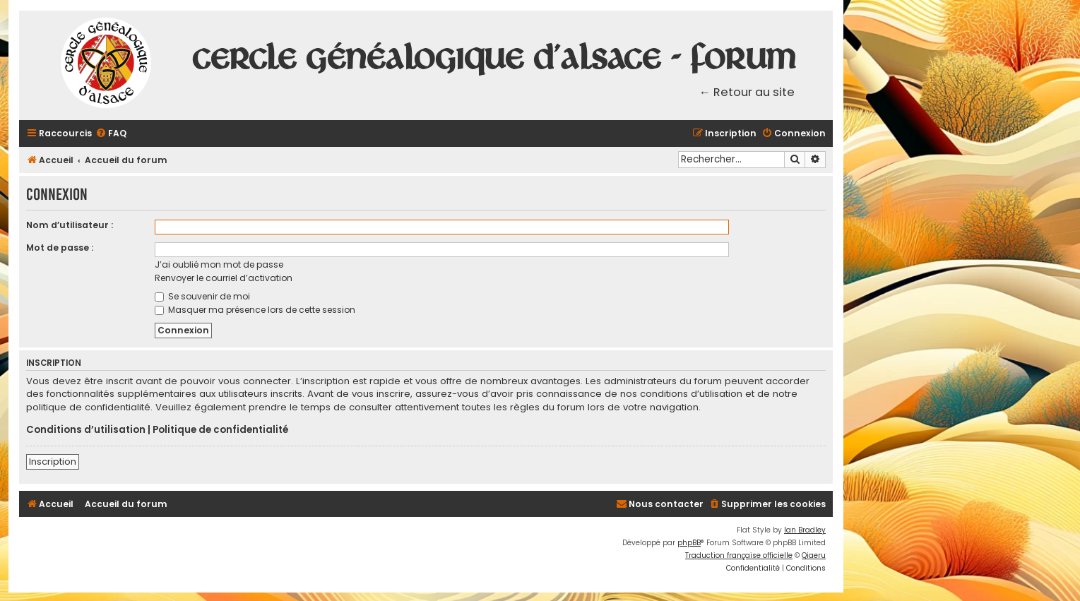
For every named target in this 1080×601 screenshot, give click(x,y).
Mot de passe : (59, 248)
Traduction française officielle (739, 555)
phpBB (689, 542)
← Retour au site (747, 92)
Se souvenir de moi (202, 296)
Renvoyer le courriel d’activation (223, 278)
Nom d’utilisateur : (69, 225)
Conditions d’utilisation (86, 430)
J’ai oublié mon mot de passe (219, 264)
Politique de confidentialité (220, 430)
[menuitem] (110, 133)
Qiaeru (814, 555)
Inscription (52, 461)
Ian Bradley (805, 530)
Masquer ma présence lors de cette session (255, 310)
